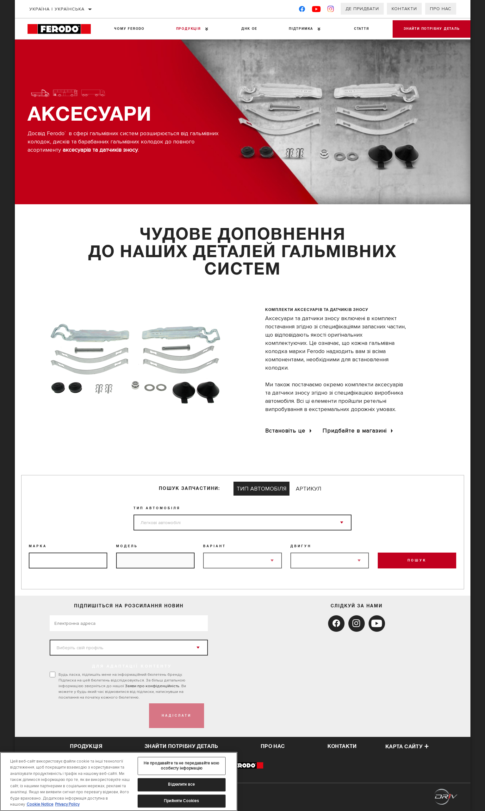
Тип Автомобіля (157, 508)
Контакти (404, 8)
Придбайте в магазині (354, 430)
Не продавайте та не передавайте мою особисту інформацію (182, 766)
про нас (273, 746)
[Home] (63, 29)
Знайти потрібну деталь (430, 28)
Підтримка (299, 28)
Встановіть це (285, 430)
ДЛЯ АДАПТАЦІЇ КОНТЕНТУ (132, 666)
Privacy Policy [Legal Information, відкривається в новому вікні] (67, 804)
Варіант (214, 546)
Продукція (187, 28)
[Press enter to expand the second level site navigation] (205, 29)
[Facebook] (302, 10)
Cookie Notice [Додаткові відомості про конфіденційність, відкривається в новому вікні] (40, 804)
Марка (38, 546)
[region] (118, 781)
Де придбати (362, 8)
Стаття (358, 28)
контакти (342, 746)
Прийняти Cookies (181, 800)
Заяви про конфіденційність (152, 685)
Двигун (300, 546)
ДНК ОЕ (248, 28)
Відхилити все (181, 784)
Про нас (440, 8)
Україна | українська (57, 9)
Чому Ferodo (129, 28)
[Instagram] (330, 10)
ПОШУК (416, 560)
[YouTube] (316, 10)
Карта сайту (407, 746)
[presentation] (98, 715)
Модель (127, 546)
